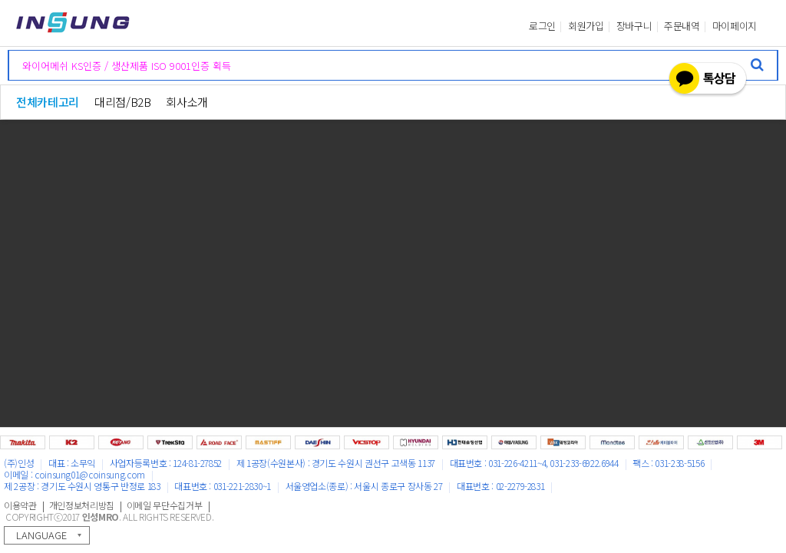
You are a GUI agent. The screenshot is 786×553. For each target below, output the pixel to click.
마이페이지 (734, 26)
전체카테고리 (47, 102)
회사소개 (187, 102)
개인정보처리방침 (81, 505)
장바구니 (634, 26)
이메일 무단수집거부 (165, 505)
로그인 (542, 26)
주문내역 (682, 26)
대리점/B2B (122, 102)
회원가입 (586, 26)
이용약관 (20, 505)
